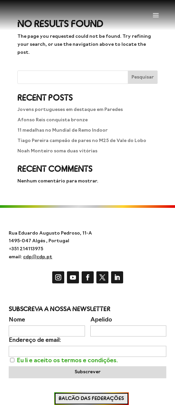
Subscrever (87, 372)
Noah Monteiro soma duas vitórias (57, 151)
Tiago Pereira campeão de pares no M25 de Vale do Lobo (81, 140)
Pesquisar (143, 77)
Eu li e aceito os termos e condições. (67, 361)
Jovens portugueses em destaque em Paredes (70, 109)
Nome (17, 320)
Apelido (101, 320)
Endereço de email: (35, 340)
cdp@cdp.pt (37, 257)
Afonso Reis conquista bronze (52, 120)
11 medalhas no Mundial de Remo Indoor (62, 130)
